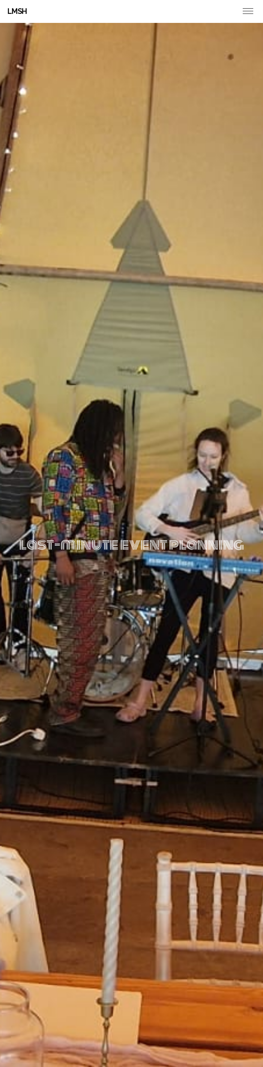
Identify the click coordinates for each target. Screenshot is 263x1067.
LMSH (17, 11)
